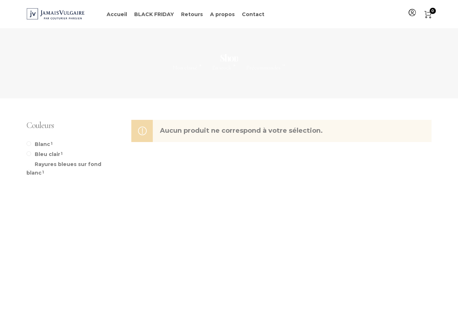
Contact (253, 14)
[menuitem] (412, 13)
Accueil (117, 14)
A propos (222, 14)
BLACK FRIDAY (154, 14)
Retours (192, 14)
